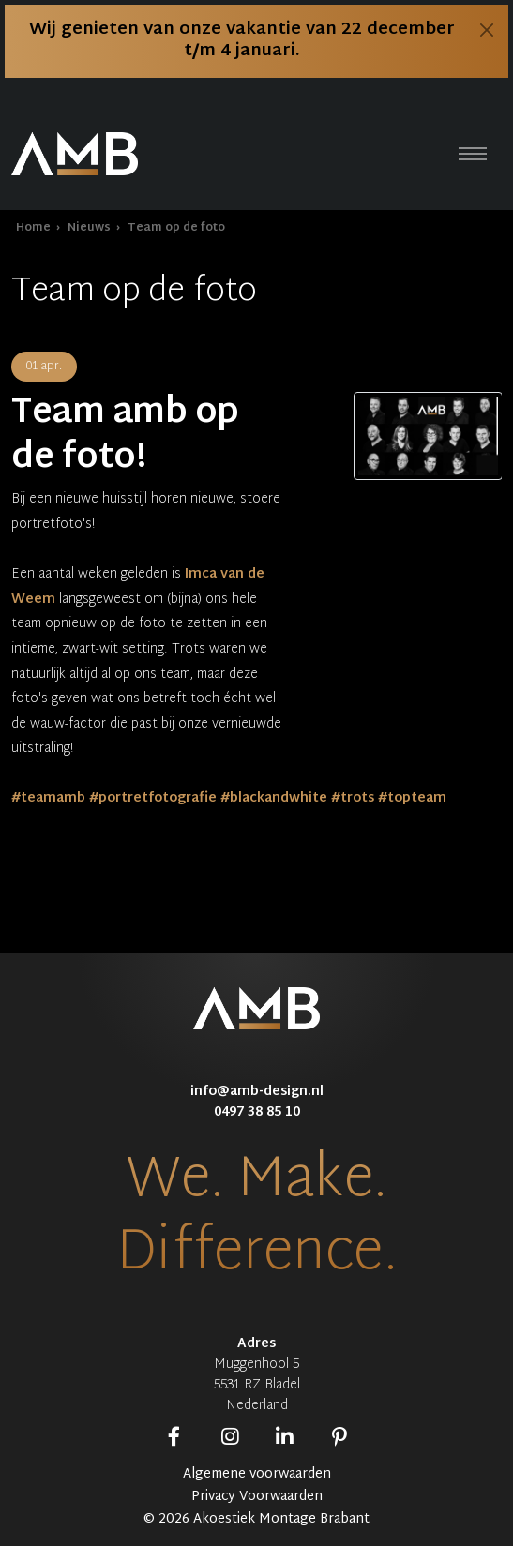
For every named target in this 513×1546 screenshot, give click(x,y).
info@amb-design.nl (257, 1091)
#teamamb (48, 798)
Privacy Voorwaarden (257, 1497)
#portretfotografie (153, 798)
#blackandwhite (273, 798)
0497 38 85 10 (257, 1112)
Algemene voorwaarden (257, 1474)
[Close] (486, 30)
